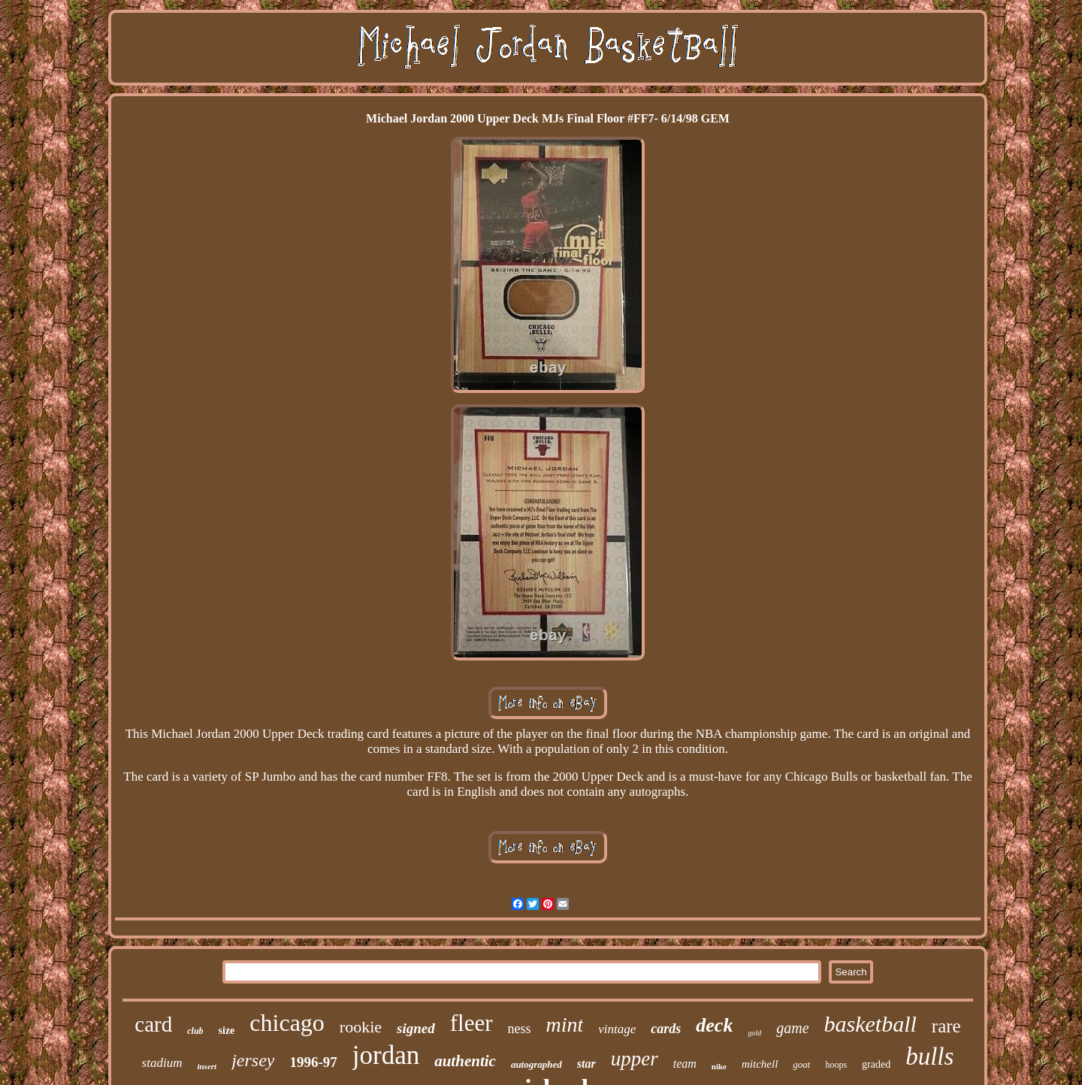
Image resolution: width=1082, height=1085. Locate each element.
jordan (385, 1055)
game (792, 1028)
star (586, 1063)
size (227, 1030)
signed (416, 1028)
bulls (929, 1056)
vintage (617, 1029)
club (195, 1031)
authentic (465, 1061)
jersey (252, 1060)
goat (801, 1064)
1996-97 (313, 1062)
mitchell (760, 1064)
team (685, 1063)
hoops (836, 1064)
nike (719, 1066)
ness (519, 1028)
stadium (162, 1063)
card (153, 1024)
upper (634, 1058)
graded (876, 1064)
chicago (287, 1022)
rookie (361, 1026)
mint (565, 1024)
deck (714, 1025)
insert (206, 1066)
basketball (870, 1023)
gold (754, 1033)
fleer (471, 1023)
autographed (536, 1064)
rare (946, 1026)
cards (666, 1028)
